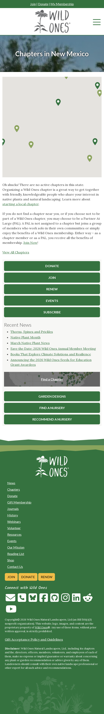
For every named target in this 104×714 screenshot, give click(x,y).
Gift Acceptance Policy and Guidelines (34, 639)
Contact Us (15, 566)
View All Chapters (15, 252)
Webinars (14, 521)
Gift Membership (19, 502)
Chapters (13, 489)
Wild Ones (41, 627)
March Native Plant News (30, 343)
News (11, 483)
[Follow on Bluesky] (33, 600)
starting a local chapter (20, 204)
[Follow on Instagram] (65, 600)
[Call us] (22, 600)
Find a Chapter (52, 379)
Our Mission (15, 547)
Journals (13, 509)
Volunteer (14, 528)
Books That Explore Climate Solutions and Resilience (50, 354)
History (12, 515)
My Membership (62, 4)
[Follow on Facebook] (44, 600)
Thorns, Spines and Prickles (31, 332)
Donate (43, 4)
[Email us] (10, 600)
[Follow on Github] (54, 600)
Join (33, 4)
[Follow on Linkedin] (76, 600)
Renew (46, 577)
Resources (14, 534)
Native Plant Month (25, 337)
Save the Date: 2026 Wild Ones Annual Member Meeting (53, 349)
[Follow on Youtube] (11, 611)
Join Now (30, 243)
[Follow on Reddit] (87, 600)
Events (11, 541)
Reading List (15, 554)
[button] (95, 141)
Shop (10, 560)
